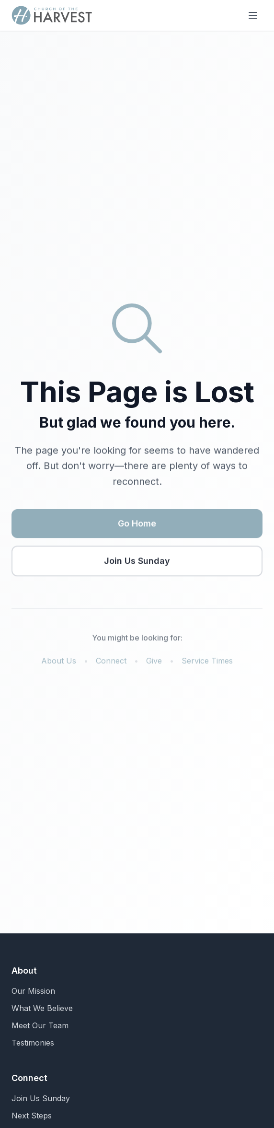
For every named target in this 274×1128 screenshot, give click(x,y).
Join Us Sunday (137, 562)
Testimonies (32, 1042)
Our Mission (33, 991)
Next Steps (31, 1115)
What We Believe (42, 1008)
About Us (58, 662)
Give (154, 662)
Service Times (207, 662)
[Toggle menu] (253, 15)
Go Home (137, 525)
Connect (111, 662)
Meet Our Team (39, 1025)
